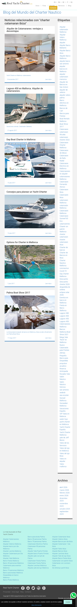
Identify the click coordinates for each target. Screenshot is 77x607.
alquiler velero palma (65, 96)
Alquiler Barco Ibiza (65, 51)
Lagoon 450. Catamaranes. (65, 322)
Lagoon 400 (64, 316)
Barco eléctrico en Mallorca (64, 102)
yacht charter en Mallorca (65, 423)
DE (63, 2)
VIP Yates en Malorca (64, 415)
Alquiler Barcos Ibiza (59, 551)
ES (55, 2)
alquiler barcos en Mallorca (63, 68)
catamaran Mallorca (64, 201)
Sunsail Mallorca (63, 399)
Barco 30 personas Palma (37, 539)
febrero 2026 (65, 493)
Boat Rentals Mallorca (65, 120)
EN (59, 2)
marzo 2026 (64, 490)
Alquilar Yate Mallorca (11, 558)
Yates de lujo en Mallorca (65, 449)
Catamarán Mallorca (64, 212)
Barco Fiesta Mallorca (11, 561)
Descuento (64, 279)
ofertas (62, 353)
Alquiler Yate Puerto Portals (38, 551)
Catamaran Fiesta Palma (37, 561)
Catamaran (64, 129)
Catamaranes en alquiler (65, 172)
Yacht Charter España (65, 428)
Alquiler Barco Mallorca (65, 57)
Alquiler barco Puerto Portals (38, 553)
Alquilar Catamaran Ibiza (61, 537)
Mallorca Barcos (63, 328)
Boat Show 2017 (64, 125)
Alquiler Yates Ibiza (59, 549)
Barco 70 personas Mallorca (13, 570)
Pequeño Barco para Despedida (64, 358)
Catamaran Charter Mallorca (64, 145)
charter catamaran (64, 235)
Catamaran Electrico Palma (38, 544)
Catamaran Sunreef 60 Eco (64, 218)
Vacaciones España (64, 409)
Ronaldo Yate (65, 374)
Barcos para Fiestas (64, 114)
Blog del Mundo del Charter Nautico (32, 12)
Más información (36, 605)
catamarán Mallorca (64, 206)
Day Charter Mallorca (64, 275)
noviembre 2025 (64, 504)
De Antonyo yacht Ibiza (60, 568)
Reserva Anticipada (64, 370)
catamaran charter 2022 (65, 138)
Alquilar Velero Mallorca (63, 37)
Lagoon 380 (64, 313)
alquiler (62, 42)
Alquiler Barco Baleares (65, 46)
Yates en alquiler (63, 460)
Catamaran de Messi (64, 151)
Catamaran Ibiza (64, 190)
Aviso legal (15, 592)
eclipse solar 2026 (64, 293)
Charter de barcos (64, 248)
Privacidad (6, 592)
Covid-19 (63, 271)
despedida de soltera (65, 288)
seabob (62, 392)
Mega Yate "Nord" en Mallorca (64, 339)
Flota (44, 6)
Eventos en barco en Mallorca (64, 300)
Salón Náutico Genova (63, 384)
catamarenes (65, 224)
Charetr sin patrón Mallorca (64, 229)
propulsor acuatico (63, 364)
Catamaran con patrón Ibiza (62, 561)
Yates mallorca (63, 465)
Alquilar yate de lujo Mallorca (38, 568)
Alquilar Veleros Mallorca (12, 544)
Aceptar (67, 602)
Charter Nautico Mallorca (63, 262)
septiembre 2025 (64, 512)
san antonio (64, 390)
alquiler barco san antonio (65, 62)
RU (71, 2)
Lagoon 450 (64, 319)
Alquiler (52, 6)
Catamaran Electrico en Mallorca (64, 165)
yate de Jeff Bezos (64, 438)
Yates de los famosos (64, 444)
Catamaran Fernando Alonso (64, 184)
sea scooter (64, 395)
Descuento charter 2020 (65, 283)
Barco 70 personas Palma (37, 541)
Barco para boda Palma (36, 537)
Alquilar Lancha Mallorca (12, 551)
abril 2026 (63, 487)
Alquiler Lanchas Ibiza (60, 553)
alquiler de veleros (64, 91)
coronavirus (64, 268)
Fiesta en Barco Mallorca (63, 307)
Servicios (61, 6)
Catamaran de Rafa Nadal (64, 158)
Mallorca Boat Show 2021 (65, 333)
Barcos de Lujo (63, 109)
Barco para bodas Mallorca (13, 573)
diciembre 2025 (63, 499)
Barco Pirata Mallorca (11, 580)
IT (67, 2)
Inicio (37, 6)
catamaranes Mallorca (65, 177)
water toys (64, 419)
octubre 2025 (65, 509)
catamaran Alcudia (64, 133)
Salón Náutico (63, 378)
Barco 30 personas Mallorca (13, 563)
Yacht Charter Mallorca (65, 433)
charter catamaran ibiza (64, 242)
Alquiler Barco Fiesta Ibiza (61, 558)
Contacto (53, 8)
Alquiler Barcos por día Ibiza (62, 541)
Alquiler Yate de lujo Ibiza (61, 556)
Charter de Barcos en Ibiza (64, 255)
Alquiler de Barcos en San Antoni (64, 84)
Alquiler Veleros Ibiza (59, 539)
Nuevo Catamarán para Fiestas (64, 347)
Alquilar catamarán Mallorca (64, 29)
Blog (69, 6)
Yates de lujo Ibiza (65, 454)
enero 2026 (64, 495)
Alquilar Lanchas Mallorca (37, 565)
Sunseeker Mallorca (64, 404)
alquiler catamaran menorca (64, 76)
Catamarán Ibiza (64, 196)
